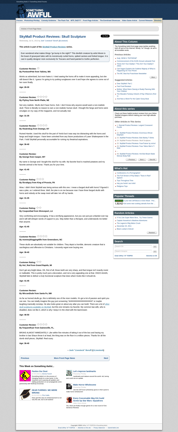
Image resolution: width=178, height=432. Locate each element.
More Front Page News (64, 358)
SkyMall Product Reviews (54, 47)
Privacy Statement (99, 428)
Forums (20, 20)
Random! (152, 232)
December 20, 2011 (124, 226)
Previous (25, 358)
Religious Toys (122, 186)
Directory (157, 20)
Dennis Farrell (47, 374)
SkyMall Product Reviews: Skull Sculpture (52, 36)
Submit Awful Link (113, 428)
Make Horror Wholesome (84, 385)
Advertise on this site (84, 428)
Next (106, 358)
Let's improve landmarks (84, 371)
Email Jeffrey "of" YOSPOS (124, 256)
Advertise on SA (151, 256)
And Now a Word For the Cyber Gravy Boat (133, 99)
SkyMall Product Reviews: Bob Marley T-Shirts (137, 138)
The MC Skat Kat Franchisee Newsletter (132, 74)
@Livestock (63, 41)
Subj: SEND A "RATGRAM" (127, 58)
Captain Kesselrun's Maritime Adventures (132, 220)
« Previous (131, 159)
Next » (142, 159)
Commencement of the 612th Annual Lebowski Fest (136, 61)
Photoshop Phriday (79, 374)
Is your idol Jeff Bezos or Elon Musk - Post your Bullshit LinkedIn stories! (140, 201)
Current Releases (146, 20)
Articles (24, 29)
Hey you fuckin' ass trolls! (126, 183)
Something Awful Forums (38, 1)
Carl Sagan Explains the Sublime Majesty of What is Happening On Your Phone (136, 70)
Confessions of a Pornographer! (128, 173)
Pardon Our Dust (39, 371)
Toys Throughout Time (125, 181)
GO (155, 247)
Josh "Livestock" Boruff (49, 41)
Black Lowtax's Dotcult (125, 229)
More (153, 77)
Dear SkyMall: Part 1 (124, 84)
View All (152, 159)
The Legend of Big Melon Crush (128, 223)
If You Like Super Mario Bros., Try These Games (135, 218)
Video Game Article (79, 403)
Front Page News (34, 29)
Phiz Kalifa (45, 395)
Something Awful (22, 1)
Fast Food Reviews (124, 86)
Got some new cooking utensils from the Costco (140, 204)
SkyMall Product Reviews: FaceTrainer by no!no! (138, 143)
